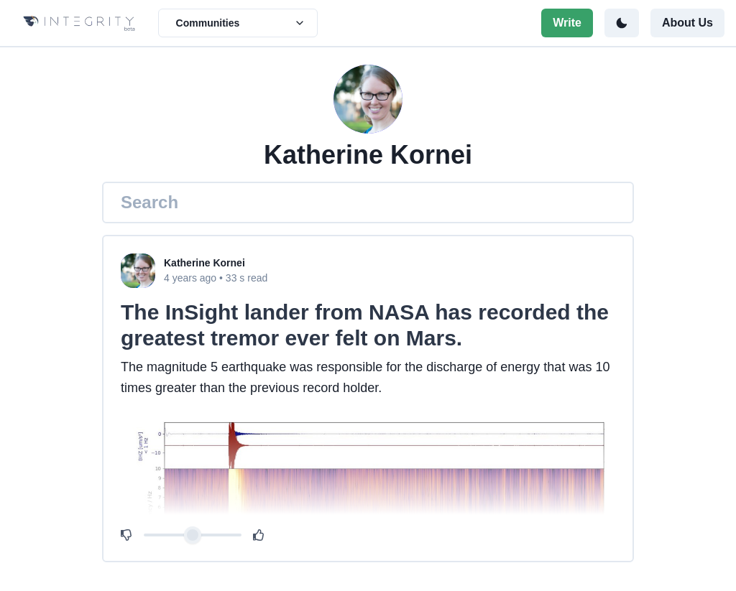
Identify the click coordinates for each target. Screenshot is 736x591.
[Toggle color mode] (621, 23)
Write (567, 23)
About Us (687, 23)
